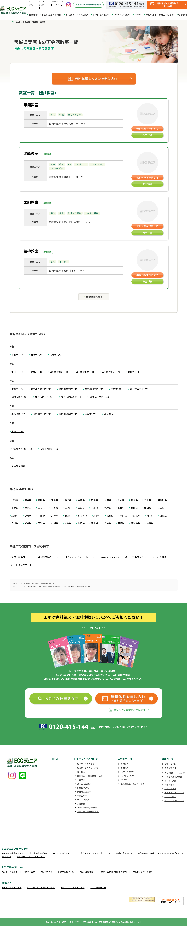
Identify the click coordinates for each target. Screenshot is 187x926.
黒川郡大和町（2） (111, 371)
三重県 (161, 507)
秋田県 (41, 500)
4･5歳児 (124, 768)
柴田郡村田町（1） (94, 389)
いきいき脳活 (170, 796)
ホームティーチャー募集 (88, 811)
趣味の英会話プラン (135, 557)
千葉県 (14, 507)
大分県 (107, 523)
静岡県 (134, 507)
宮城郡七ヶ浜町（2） (22, 448)
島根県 (110, 515)
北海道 (14, 500)
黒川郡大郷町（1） (59, 371)
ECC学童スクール (66, 871)
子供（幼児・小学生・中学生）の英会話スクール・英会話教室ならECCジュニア (89, 922)
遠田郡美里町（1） (42, 414)
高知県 (41, 523)
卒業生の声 (82, 795)
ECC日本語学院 (86, 871)
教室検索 (33, 14)
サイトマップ (83, 799)
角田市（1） (17, 371)
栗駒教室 (31, 202)
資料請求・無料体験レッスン (90, 775)
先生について (83, 787)
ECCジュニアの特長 (51, 14)
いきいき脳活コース (162, 557)
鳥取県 (96, 515)
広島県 (136, 515)
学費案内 (81, 779)
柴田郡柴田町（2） (68, 389)
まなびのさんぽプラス (174, 800)
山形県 (68, 500)
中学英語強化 (170, 768)
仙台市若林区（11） (99, 396)
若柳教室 (31, 251)
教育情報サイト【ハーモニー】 (31, 856)
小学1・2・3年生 (101, 14)
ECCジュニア (29, 871)
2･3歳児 (124, 764)
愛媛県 (28, 523)
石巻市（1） (17, 354)
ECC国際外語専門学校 (12, 887)
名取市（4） (17, 431)
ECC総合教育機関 (10, 871)
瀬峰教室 (31, 153)
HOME (55, 759)
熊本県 (94, 523)
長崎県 (81, 523)
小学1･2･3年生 (127, 771)
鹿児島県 (135, 523)
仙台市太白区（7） (45, 396)
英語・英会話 (170, 764)
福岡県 (54, 523)
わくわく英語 (170, 780)
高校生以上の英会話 (173, 776)
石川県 (94, 507)
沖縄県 (150, 523)
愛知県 (147, 507)
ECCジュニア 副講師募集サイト (118, 853)
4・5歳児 (83, 14)
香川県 (14, 523)
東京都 (28, 507)
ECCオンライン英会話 (142, 871)
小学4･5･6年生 (127, 775)
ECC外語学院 (46, 871)
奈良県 (68, 515)
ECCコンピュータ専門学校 (73, 887)
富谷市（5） (91, 414)
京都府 (28, 515)
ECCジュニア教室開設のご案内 (113, 871)
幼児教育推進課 (40, 853)
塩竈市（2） (17, 389)
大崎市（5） (56, 354)
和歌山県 (82, 515)
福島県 (94, 500)
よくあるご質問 (41, 4)
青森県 (28, 500)
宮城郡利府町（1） (49, 448)
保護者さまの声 (84, 791)
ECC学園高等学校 (98, 887)
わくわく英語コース (21, 565)
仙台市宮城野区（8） (72, 396)
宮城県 (81, 500)
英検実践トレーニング (174, 772)
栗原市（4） (37, 371)
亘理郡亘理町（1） (21, 465)
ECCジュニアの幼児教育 (87, 768)
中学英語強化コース (48, 557)
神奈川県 (162, 500)
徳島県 (163, 515)
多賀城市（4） (18, 414)
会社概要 (81, 803)
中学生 (138, 14)
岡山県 (123, 515)
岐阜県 (121, 507)
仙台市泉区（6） (20, 396)
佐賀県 (68, 523)
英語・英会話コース (21, 557)
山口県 (150, 515)
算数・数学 (169, 784)
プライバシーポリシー (87, 807)
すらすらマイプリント (174, 792)
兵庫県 (54, 515)
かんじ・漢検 (170, 788)
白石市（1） (117, 389)
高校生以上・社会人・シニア (160, 14)
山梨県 (41, 507)
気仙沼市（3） (135, 371)
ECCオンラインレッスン (64, 853)
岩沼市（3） (37, 354)
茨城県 (107, 500)
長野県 (54, 507)
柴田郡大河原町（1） (41, 389)
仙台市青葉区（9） (139, 389)
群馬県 (134, 500)
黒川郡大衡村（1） (85, 371)
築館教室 (31, 104)
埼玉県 (147, 500)
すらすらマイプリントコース (80, 557)
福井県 (107, 507)
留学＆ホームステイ (89, 853)
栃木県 (121, 500)
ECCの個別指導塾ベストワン (14, 853)
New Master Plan (110, 557)
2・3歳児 (69, 14)
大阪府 (41, 515)
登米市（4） (110, 414)
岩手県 (54, 500)
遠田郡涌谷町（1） (68, 414)
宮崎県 (121, 523)
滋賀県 (14, 515)
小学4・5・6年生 (122, 14)
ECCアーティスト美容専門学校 (41, 887)
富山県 (81, 507)
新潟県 (68, 507)
